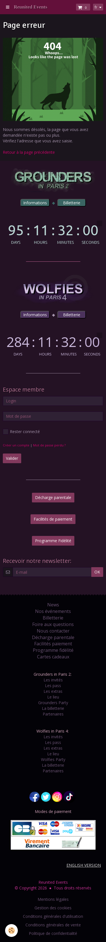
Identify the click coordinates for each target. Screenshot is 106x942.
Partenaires (53, 714)
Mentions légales (53, 899)
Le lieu (53, 697)
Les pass (53, 685)
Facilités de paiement (53, 519)
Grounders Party (53, 702)
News (53, 605)
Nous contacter (53, 631)
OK (97, 572)
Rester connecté (21, 431)
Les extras (53, 691)
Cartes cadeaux (53, 657)
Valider (12, 458)
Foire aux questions (53, 624)
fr (96, 7)
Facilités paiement (53, 644)
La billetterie (53, 708)
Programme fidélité (53, 650)
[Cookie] (11, 930)
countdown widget (53, 232)
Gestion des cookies (53, 907)
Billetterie (53, 618)
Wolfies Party (53, 759)
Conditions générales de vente (53, 925)
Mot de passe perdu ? (49, 445)
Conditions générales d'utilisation (53, 916)
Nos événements (53, 611)
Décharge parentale (53, 497)
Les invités (53, 680)
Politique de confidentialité (53, 933)
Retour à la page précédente (29, 152)
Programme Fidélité (53, 540)
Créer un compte (16, 445)
